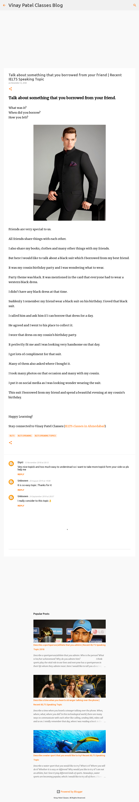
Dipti (20, 462)
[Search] (67, 5)
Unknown (23, 480)
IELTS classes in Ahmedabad (85, 426)
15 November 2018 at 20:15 (36, 462)
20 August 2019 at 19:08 (39, 481)
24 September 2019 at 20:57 (41, 496)
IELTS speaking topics (45, 436)
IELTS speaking (24, 436)
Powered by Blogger (70, 791)
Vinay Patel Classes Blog (35, 5)
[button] (10, 89)
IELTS (12, 436)
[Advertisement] (70, 582)
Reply (21, 474)
